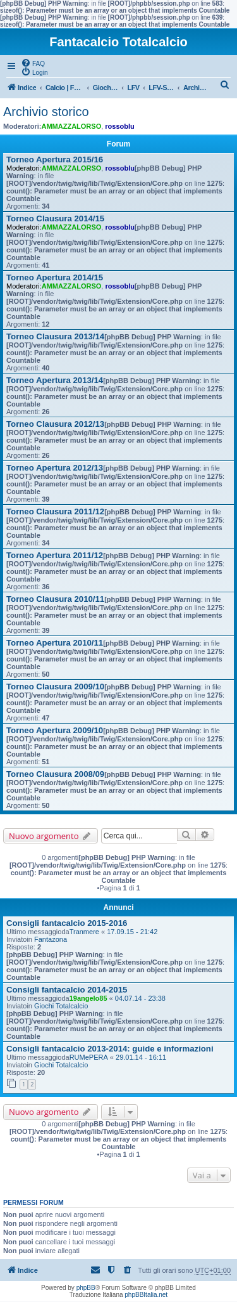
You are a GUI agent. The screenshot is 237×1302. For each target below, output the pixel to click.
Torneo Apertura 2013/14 (54, 380)
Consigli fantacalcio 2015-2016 (66, 923)
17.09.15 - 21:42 (132, 931)
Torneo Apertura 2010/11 (54, 643)
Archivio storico (46, 112)
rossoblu (119, 126)
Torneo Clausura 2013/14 (55, 336)
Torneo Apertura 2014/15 (54, 277)
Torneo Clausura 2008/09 (55, 774)
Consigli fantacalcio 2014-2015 (66, 989)
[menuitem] (33, 62)
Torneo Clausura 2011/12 (55, 511)
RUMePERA (89, 1057)
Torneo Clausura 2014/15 (55, 218)
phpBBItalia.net (146, 1294)
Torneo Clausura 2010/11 (55, 599)
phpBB (85, 1287)
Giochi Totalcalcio (61, 1006)
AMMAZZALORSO (72, 126)
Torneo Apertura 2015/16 (54, 159)
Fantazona (50, 939)
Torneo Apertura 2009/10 (54, 730)
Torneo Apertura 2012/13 (54, 467)
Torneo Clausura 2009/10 (55, 686)
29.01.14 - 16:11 (141, 1057)
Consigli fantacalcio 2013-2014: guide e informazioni (110, 1048)
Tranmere (84, 931)
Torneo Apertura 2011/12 (54, 555)
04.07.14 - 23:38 (140, 998)
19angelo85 (88, 998)
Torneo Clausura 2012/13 (55, 424)
